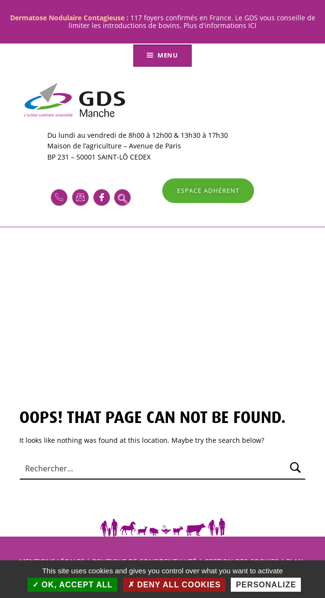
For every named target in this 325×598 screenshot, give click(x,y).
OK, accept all (72, 585)
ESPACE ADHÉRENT (208, 190)
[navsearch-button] (122, 197)
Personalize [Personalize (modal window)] (266, 585)
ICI (252, 25)
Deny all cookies (174, 585)
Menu (167, 55)
